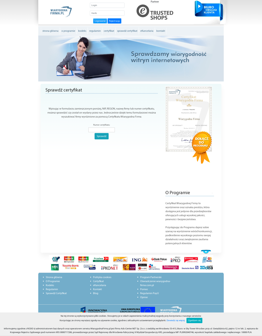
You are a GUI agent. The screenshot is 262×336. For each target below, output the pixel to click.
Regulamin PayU (149, 293)
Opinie (144, 297)
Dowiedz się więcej (176, 320)
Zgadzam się (194, 320)
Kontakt (97, 289)
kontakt (160, 30)
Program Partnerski (151, 277)
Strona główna (54, 277)
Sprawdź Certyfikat (56, 293)
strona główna (50, 30)
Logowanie (100, 21)
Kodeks (50, 285)
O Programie (53, 281)
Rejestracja (114, 21)
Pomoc (144, 289)
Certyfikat (98, 281)
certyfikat (109, 30)
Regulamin (52, 289)
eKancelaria (146, 30)
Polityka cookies (102, 277)
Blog (95, 293)
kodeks (82, 30)
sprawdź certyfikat (127, 30)
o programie (68, 30)
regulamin (95, 30)
